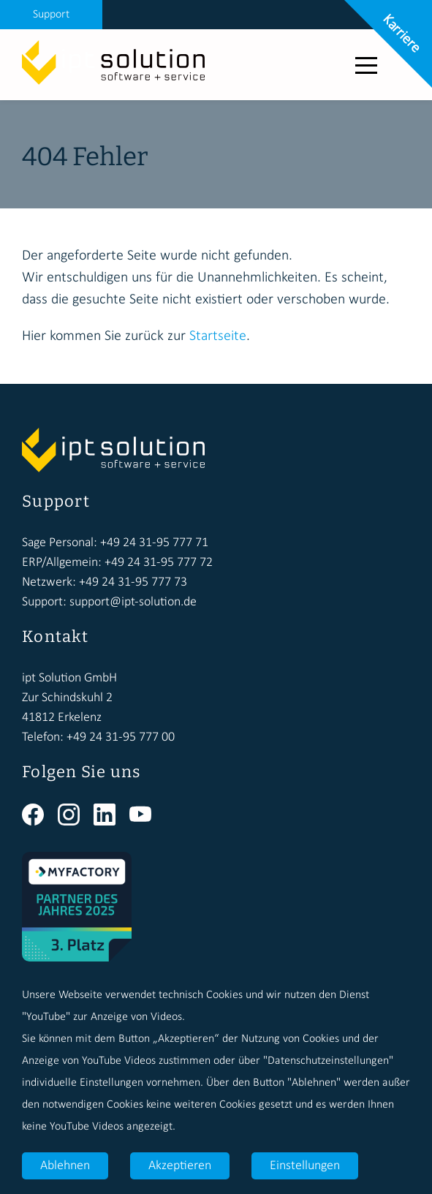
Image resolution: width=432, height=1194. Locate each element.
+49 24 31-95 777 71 (154, 543)
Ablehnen (65, 1166)
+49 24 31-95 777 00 (121, 737)
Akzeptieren (179, 1166)
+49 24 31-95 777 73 (133, 582)
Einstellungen (305, 1166)
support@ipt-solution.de (133, 602)
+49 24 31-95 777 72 (159, 563)
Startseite (217, 336)
